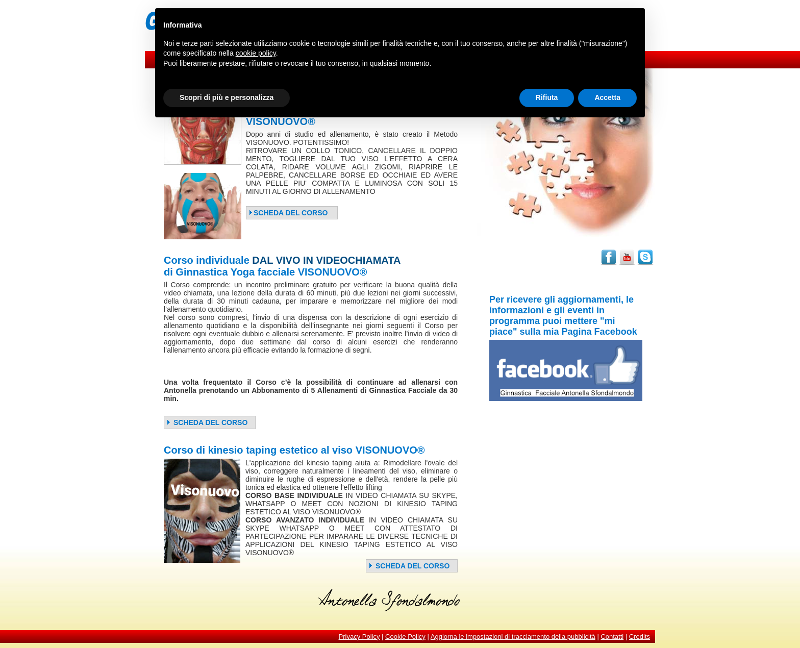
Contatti (612, 636)
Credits (639, 636)
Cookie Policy (405, 636)
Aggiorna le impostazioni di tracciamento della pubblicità (513, 636)
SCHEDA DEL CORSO (288, 213)
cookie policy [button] (256, 53)
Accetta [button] (607, 97)
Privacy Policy (359, 636)
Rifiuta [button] (547, 97)
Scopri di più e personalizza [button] (226, 97)
